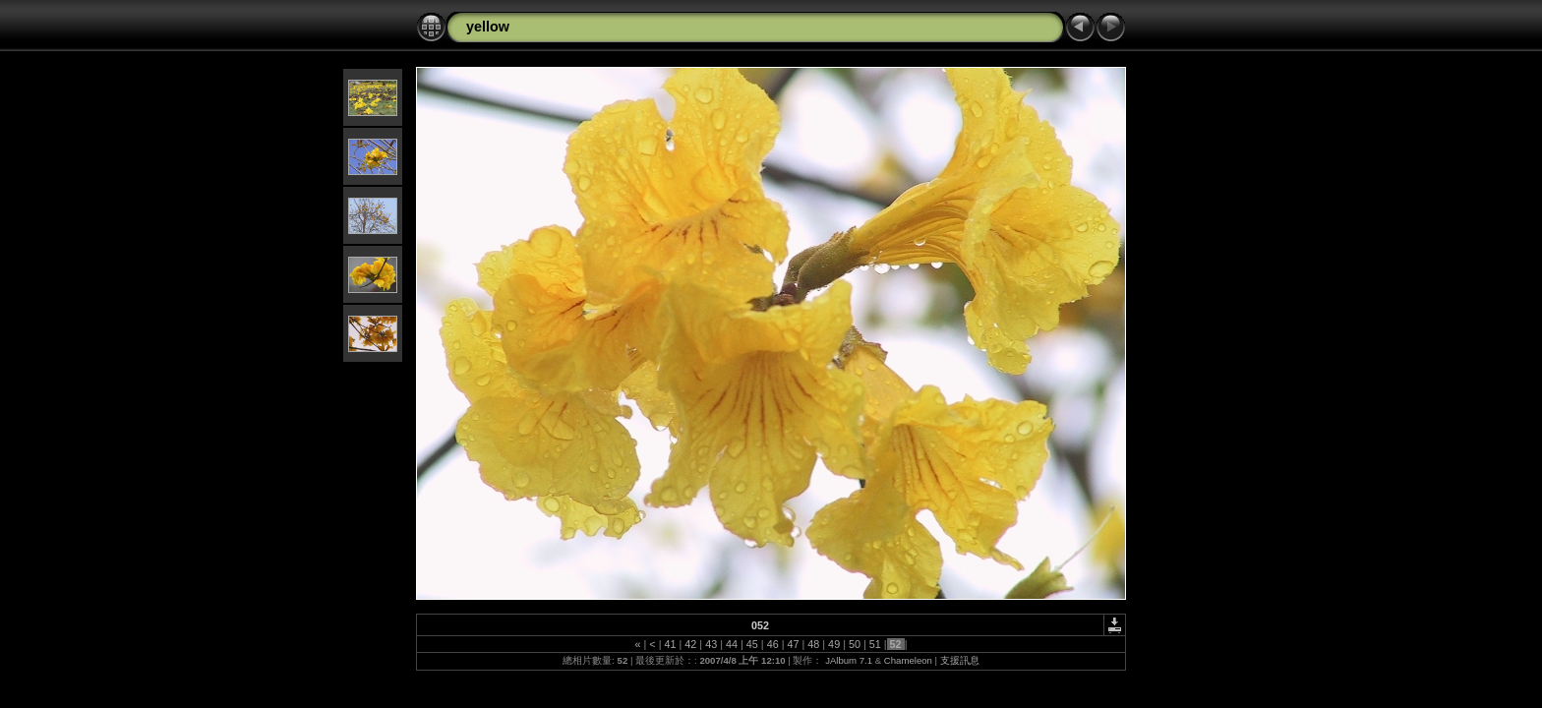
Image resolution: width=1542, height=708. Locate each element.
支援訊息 (959, 660)
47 (792, 644)
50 (854, 644)
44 (732, 644)
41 (671, 644)
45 (752, 644)
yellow (487, 26)
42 (690, 644)
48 (813, 644)
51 (875, 644)
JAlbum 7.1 (848, 660)
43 (711, 644)
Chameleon (908, 660)
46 (773, 644)
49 (834, 644)
